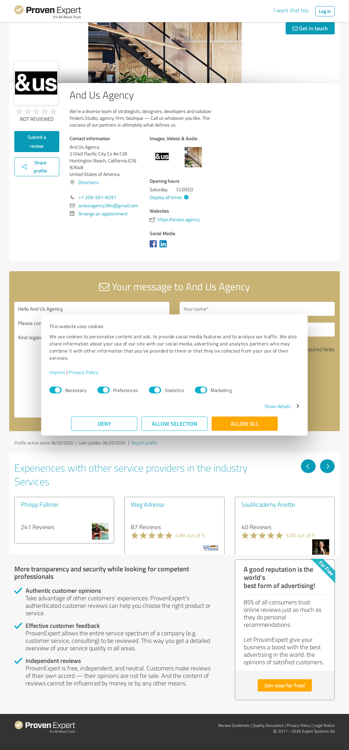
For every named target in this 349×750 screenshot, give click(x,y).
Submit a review (37, 141)
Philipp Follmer (40, 504)
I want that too (291, 10)
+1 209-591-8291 (97, 197)
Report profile (144, 443)
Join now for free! (284, 685)
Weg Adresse (147, 504)
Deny (104, 423)
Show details (256, 406)
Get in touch (310, 28)
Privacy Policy (105, 372)
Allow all (245, 423)
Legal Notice (324, 725)
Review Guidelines (233, 725)
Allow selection (174, 423)
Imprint (79, 372)
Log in (325, 11)
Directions (88, 182)
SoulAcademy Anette (268, 504)
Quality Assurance (268, 725)
